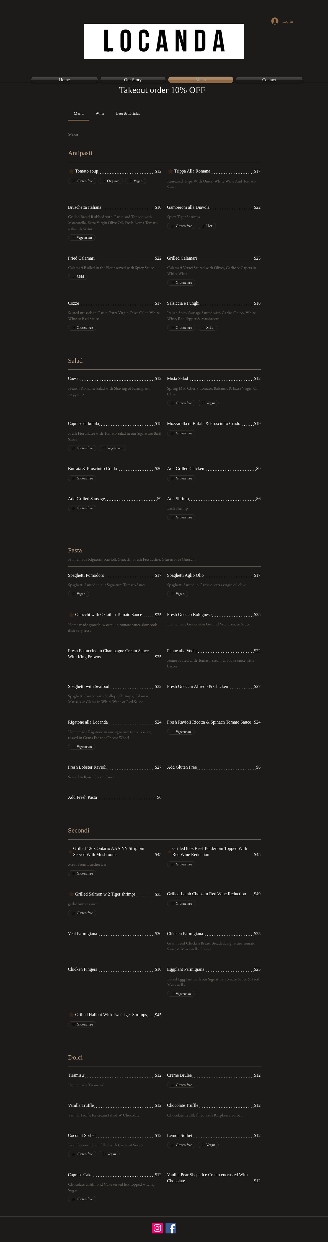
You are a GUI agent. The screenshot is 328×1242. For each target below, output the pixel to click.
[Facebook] (171, 1228)
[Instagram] (157, 1228)
